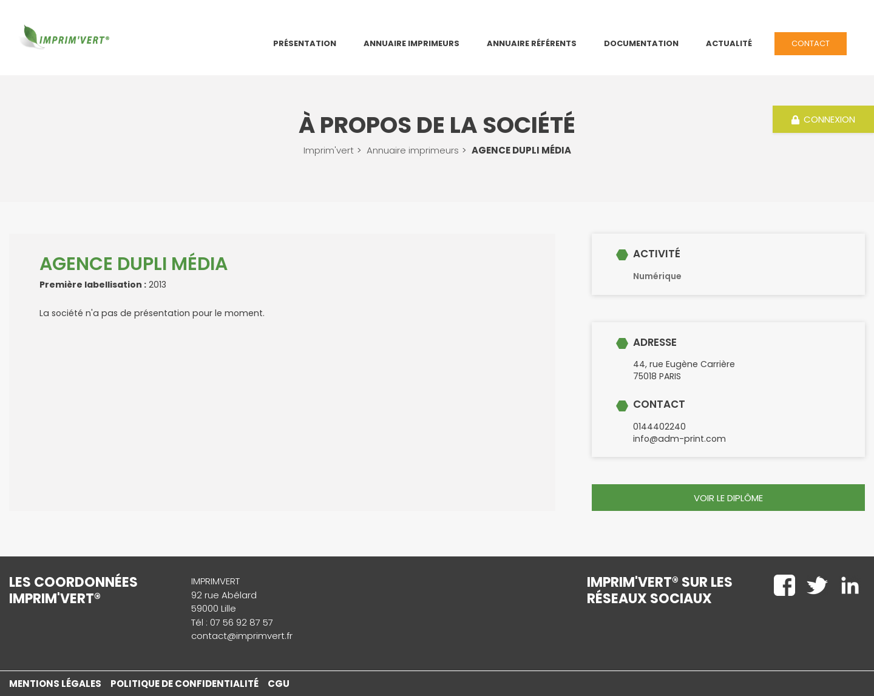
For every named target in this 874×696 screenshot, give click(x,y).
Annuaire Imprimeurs (411, 43)
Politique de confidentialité (184, 683)
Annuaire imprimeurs (413, 150)
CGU (279, 683)
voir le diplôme (728, 498)
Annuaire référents (532, 43)
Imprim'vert (328, 150)
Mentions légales (55, 683)
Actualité (729, 43)
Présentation (304, 43)
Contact (810, 43)
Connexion (823, 119)
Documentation (641, 43)
